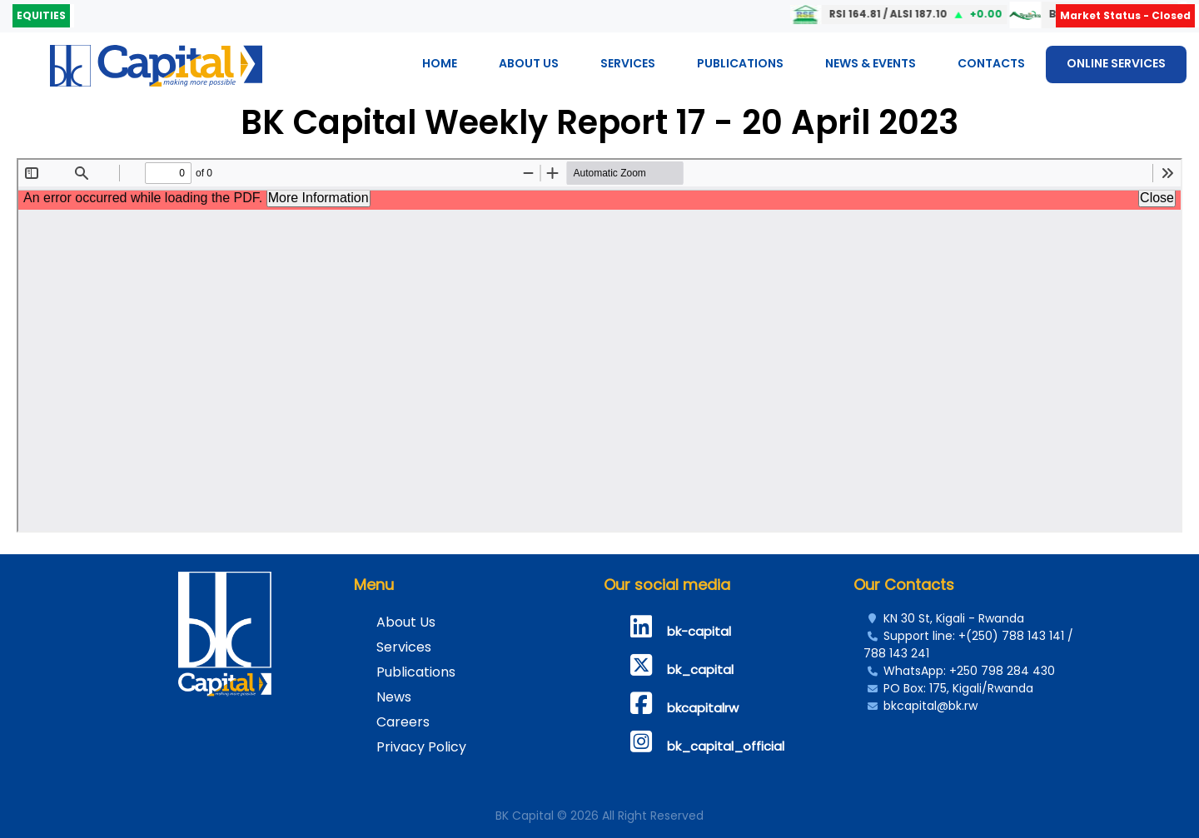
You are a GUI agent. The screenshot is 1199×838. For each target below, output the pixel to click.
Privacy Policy (421, 746)
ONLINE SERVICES (1116, 63)
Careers (403, 721)
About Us (529, 63)
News (393, 697)
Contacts (991, 63)
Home (439, 63)
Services (627, 63)
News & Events (870, 63)
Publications (740, 63)
